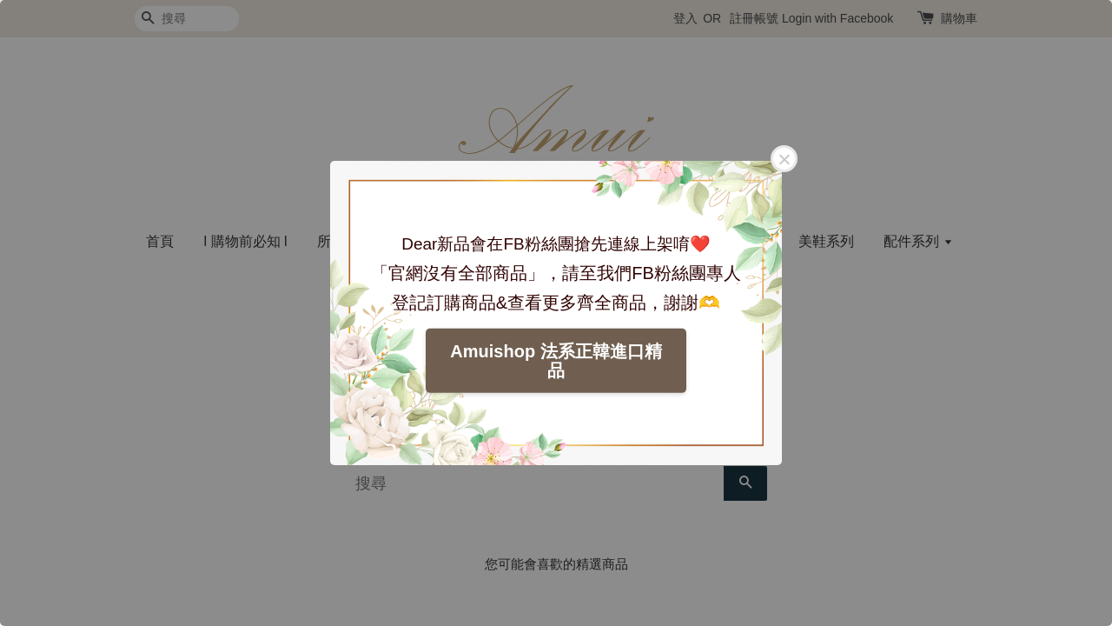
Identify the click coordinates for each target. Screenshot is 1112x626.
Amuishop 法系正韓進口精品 (555, 361)
